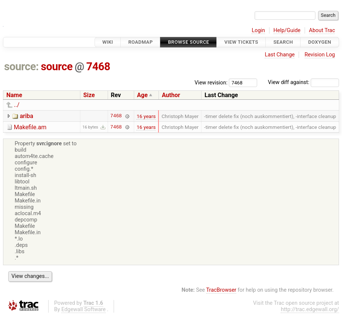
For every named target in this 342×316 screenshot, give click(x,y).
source (57, 66)
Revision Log (320, 55)
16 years (145, 116)
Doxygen (319, 42)
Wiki (107, 42)
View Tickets (241, 42)
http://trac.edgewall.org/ (310, 309)
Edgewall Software (83, 309)
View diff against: (303, 82)
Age (142, 95)
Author (171, 95)
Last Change (280, 55)
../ (16, 104)
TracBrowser (221, 290)
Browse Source (188, 42)
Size (89, 95)
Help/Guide (287, 30)
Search (283, 42)
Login (258, 30)
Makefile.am (30, 127)
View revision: (211, 82)
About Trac (322, 30)
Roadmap (140, 42)
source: (21, 66)
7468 (98, 66)
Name (14, 95)
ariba (26, 116)
